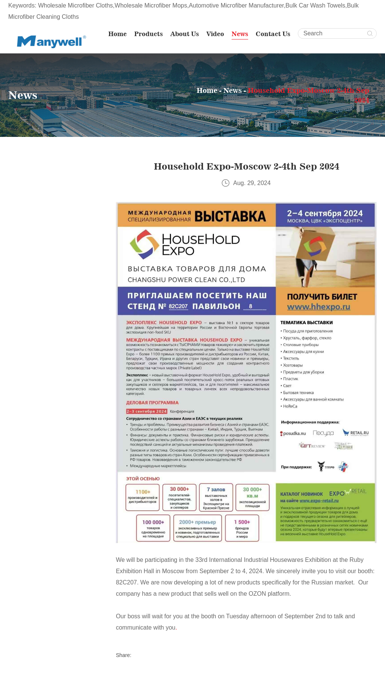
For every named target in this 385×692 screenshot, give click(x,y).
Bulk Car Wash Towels (315, 5)
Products (148, 34)
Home (117, 34)
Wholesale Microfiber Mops (151, 5)
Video (215, 34)
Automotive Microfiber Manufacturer (236, 5)
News (240, 34)
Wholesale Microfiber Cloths (75, 5)
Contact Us (273, 34)
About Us (184, 34)
